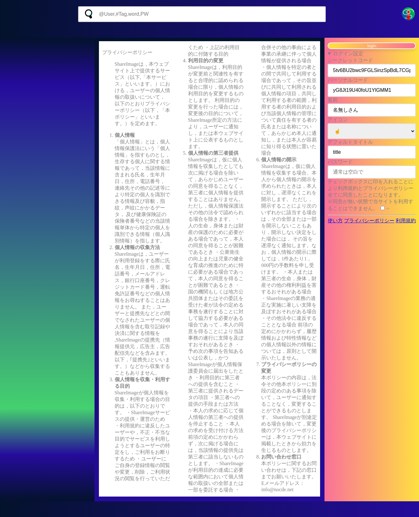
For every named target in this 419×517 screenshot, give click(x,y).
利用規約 (406, 220)
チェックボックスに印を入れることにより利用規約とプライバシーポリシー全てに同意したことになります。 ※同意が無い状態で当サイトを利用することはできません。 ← (370, 195)
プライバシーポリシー (369, 220)
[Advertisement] (209, 30)
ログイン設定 (348, 53)
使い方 (335, 220)
